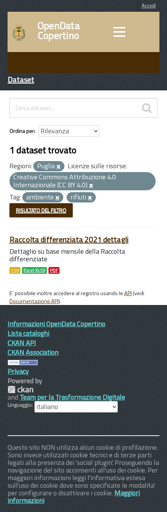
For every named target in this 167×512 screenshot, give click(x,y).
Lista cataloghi (28, 333)
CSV (15, 270)
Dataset (21, 79)
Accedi (149, 5)
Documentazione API (34, 301)
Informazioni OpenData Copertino (56, 324)
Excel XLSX (34, 270)
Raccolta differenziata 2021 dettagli (68, 239)
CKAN (20, 389)
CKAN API (22, 343)
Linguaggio (19, 405)
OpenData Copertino (58, 31)
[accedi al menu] (119, 32)
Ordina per (21, 131)
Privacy (18, 371)
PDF (54, 270)
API (128, 293)
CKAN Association (33, 352)
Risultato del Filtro (41, 210)
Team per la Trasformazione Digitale (72, 397)
